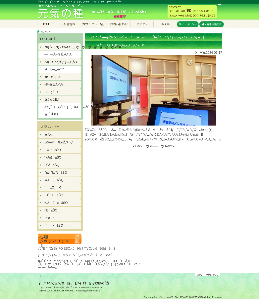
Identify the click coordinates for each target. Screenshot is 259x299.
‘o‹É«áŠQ (53, 180)
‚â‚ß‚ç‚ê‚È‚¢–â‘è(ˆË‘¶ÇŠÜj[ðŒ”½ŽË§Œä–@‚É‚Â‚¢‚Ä (62, 107)
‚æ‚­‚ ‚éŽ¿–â (52, 77)
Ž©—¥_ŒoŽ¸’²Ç (58, 142)
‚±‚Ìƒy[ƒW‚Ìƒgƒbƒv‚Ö (207, 275)
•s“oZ (49, 218)
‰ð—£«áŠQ (56, 203)
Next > (169, 146)
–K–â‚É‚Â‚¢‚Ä (53, 84)
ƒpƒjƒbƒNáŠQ (55, 172)
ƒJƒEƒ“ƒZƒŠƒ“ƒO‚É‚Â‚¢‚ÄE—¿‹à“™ (60, 65)
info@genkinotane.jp (90, 290)
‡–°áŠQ (52, 150)
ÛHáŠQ (53, 195)
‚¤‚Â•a (48, 134)
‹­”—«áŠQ (53, 225)
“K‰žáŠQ (52, 157)
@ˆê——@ (153, 146)
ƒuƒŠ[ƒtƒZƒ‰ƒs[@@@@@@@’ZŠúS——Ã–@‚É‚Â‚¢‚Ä (62, 50)
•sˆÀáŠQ (51, 165)
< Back (137, 146)
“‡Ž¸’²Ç (53, 187)
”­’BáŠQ (50, 210)
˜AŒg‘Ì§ (51, 92)
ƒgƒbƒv (44, 31)
